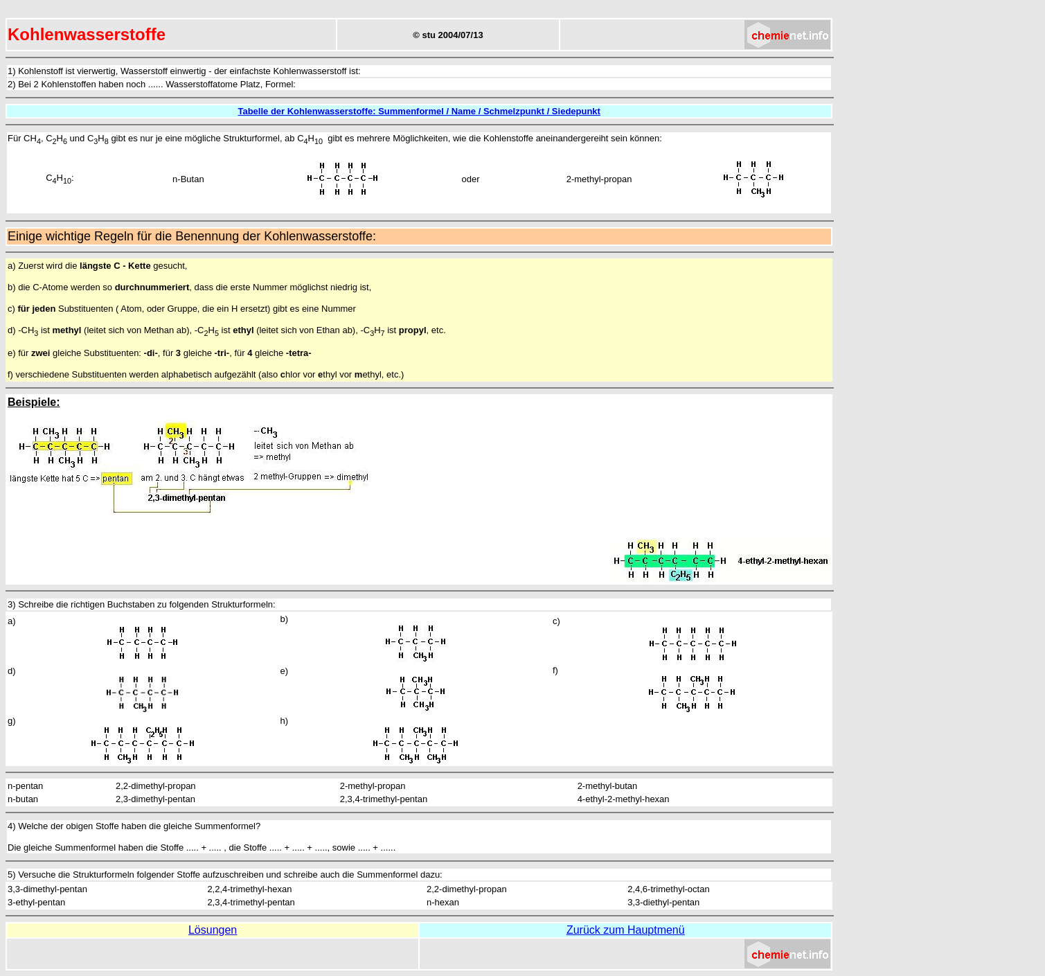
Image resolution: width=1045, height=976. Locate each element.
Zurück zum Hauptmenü (625, 930)
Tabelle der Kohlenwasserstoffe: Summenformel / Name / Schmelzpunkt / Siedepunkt (419, 111)
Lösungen (212, 930)
